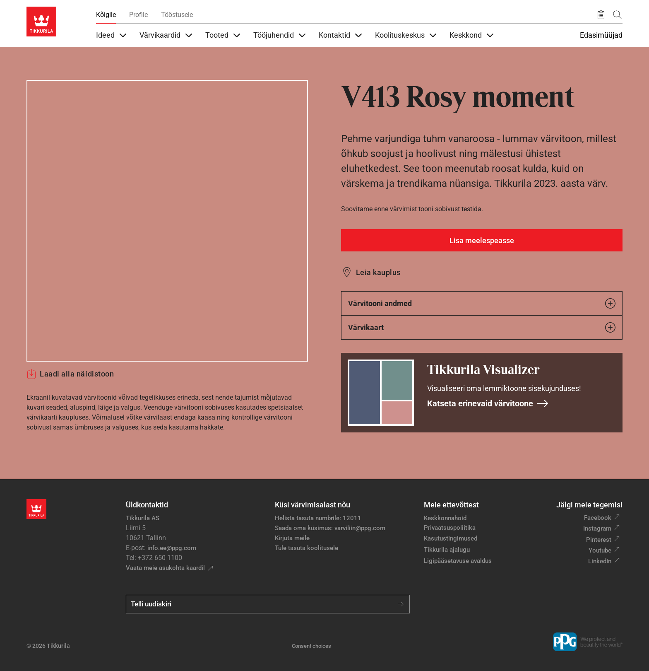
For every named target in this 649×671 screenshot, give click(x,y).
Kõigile (106, 15)
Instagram (597, 528)
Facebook (597, 517)
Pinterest (598, 539)
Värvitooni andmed (481, 303)
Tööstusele (177, 15)
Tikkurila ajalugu (447, 549)
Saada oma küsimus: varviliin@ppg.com (330, 528)
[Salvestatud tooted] (601, 15)
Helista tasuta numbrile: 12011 (318, 518)
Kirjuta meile (292, 538)
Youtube (600, 550)
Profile (138, 15)
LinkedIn (599, 561)
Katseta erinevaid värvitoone (488, 403)
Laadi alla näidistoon (70, 374)
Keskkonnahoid (445, 518)
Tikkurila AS (142, 518)
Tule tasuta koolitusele (306, 548)
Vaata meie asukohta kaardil (165, 568)
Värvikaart (481, 327)
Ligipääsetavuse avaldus (458, 561)
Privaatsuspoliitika (450, 527)
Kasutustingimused (450, 538)
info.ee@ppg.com (171, 548)
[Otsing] (618, 15)
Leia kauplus (378, 272)
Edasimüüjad (601, 35)
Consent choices (311, 646)
